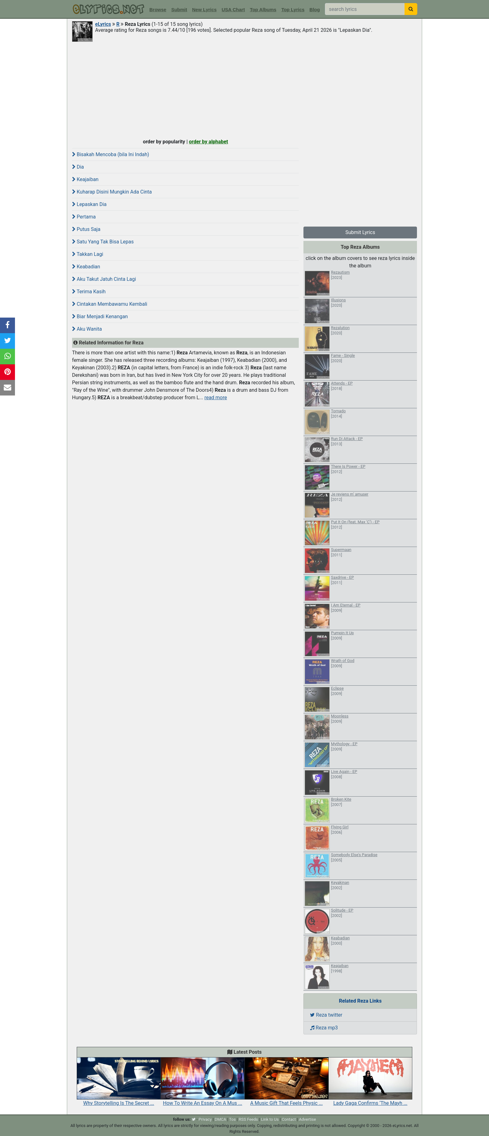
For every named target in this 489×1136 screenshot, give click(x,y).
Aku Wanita (87, 329)
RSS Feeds (248, 1119)
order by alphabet (208, 142)
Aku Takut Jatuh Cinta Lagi (104, 279)
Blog (314, 9)
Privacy (205, 1119)
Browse (157, 9)
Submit (179, 9)
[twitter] (194, 1119)
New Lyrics (204, 9)
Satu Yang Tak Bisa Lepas (103, 242)
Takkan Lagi (87, 254)
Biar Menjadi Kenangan (100, 316)
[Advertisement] (244, 89)
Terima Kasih (89, 292)
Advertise (307, 1119)
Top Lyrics (292, 9)
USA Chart (233, 9)
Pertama (84, 217)
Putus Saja (86, 229)
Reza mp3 (324, 1028)
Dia (78, 167)
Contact (289, 1119)
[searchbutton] (410, 9)
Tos (232, 1119)
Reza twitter (326, 1015)
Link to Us (270, 1119)
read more (215, 397)
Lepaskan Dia (89, 204)
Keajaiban (85, 179)
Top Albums (263, 9)
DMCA (220, 1119)
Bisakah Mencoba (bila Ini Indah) (110, 154)
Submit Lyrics (360, 232)
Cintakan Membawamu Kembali (109, 304)
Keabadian (86, 267)
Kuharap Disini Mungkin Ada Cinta (112, 192)
